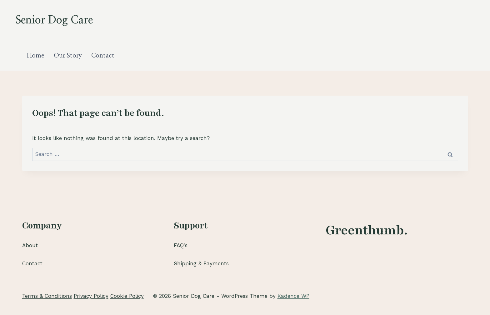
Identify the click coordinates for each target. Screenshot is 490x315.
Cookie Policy (127, 296)
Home (35, 55)
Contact (102, 55)
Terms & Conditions (47, 296)
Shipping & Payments (201, 263)
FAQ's (181, 245)
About (30, 245)
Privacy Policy (91, 296)
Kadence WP (293, 296)
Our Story (68, 55)
